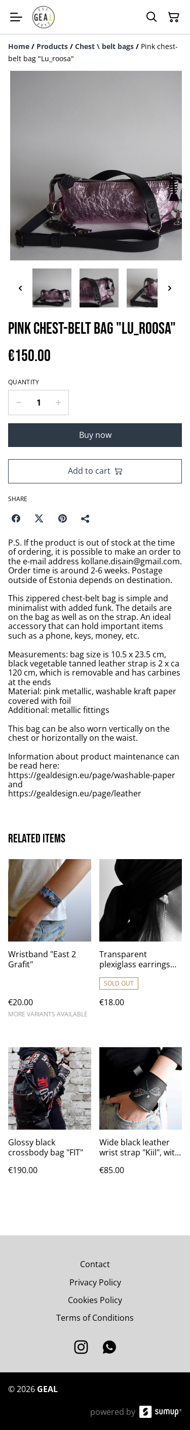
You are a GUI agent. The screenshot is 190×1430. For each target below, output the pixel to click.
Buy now (95, 434)
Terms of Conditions (95, 1317)
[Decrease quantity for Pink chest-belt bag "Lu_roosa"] (18, 402)
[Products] (52, 46)
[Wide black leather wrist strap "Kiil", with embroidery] (140, 1121)
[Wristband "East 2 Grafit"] (49, 943)
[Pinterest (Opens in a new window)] (62, 518)
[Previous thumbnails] (20, 288)
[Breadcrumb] (95, 52)
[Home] (18, 46)
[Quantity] (38, 402)
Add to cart (95, 470)
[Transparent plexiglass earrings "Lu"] (140, 943)
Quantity (23, 382)
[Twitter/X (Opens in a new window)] (39, 518)
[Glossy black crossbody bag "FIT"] (49, 1121)
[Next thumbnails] (170, 288)
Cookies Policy (95, 1300)
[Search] (151, 17)
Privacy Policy (95, 1282)
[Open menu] (16, 17)
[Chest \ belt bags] (104, 46)
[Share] (85, 518)
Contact (95, 1264)
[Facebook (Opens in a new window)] (15, 518)
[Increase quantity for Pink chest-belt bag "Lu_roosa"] (58, 402)
